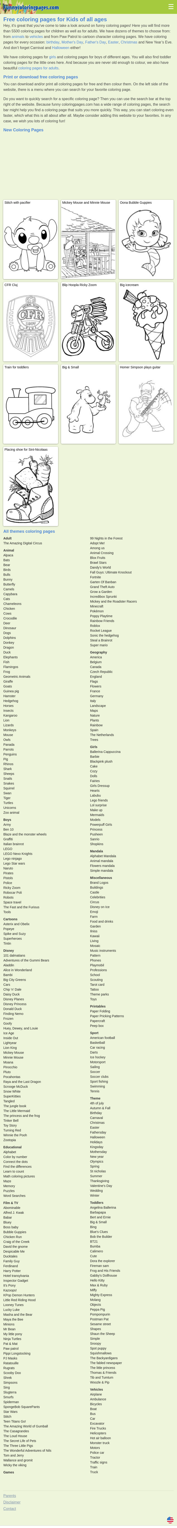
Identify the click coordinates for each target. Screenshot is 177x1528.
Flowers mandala (102, 866)
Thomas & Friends (103, 1372)
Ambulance (98, 1399)
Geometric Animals (16, 676)
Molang (95, 1300)
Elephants (10, 657)
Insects (8, 710)
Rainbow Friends (102, 621)
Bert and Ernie (100, 1217)
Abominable (11, 1208)
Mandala (96, 851)
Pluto (7, 1072)
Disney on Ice (100, 907)
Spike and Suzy (14, 934)
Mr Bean (9, 1329)
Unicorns (9, 808)
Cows (7, 613)
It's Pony (9, 1285)
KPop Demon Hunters (19, 1295)
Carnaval (96, 1118)
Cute (93, 1256)
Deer (6, 623)
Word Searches (14, 1196)
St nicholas (98, 1171)
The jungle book (14, 1106)
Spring (94, 1166)
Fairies (95, 781)
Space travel (12, 902)
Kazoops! (10, 1290)
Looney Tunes (13, 1305)
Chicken (9, 608)
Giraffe (8, 681)
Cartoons (10, 919)
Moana (8, 1062)
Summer (96, 1176)
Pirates (8, 873)
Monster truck (100, 1443)
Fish (6, 662)
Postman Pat (99, 1319)
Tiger (6, 798)
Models (95, 820)
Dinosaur (9, 628)
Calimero (96, 1251)
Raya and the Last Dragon (22, 1082)
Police (7, 883)
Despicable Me (14, 1251)
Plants (94, 720)
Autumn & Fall (100, 1108)
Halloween (60, 48)
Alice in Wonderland (17, 970)
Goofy (7, 1023)
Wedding (96, 1190)
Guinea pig (11, 691)
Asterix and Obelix (16, 924)
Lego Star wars (14, 863)
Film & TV (10, 1203)
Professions (98, 970)
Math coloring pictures (19, 1176)
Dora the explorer (102, 1261)
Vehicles (96, 1389)
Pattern (95, 955)
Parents (9, 1496)
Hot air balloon (100, 1438)
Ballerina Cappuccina (105, 752)
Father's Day (95, 42)
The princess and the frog (21, 1116)
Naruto (8, 868)
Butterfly (9, 584)
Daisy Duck (11, 994)
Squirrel (8, 788)
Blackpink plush (101, 761)
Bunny (7, 579)
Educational (12, 1147)
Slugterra (9, 1392)
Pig (5, 759)
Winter (94, 1195)
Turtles (8, 803)
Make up (96, 810)
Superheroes (12, 938)
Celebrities (97, 897)
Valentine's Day (101, 1186)
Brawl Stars (98, 562)
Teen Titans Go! (14, 1421)
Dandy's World (100, 567)
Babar (7, 1217)
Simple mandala (101, 870)
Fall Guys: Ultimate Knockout (111, 572)
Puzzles (9, 1191)
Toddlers (96, 1203)
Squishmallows (101, 1353)
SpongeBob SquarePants (21, 1407)
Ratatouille (10, 1363)
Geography (98, 652)
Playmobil (97, 965)
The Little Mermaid (16, 1111)
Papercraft (97, 1021)
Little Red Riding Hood (19, 1300)
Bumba (95, 1246)
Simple (95, 1338)
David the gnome (15, 1246)
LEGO (7, 849)
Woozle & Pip (99, 1382)
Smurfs (8, 1397)
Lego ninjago (12, 858)
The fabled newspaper (106, 1363)
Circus (94, 902)
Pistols (8, 878)
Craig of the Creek (16, 1242)
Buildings (96, 887)
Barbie (94, 756)
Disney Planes (13, 999)
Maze (7, 1181)
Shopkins (96, 844)
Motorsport (98, 1062)
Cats (6, 599)
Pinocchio (10, 1067)
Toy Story (10, 1125)
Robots (8, 897)
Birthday (96, 1113)
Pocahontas (11, 1077)
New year (97, 1156)
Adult (7, 538)
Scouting (96, 980)
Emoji (94, 912)
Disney (8, 950)
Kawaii (95, 936)
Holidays (96, 1142)
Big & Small (98, 1222)
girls (52, 57)
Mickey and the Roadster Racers (113, 601)
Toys (93, 999)
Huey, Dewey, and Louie (20, 1028)
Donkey (8, 642)
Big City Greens (14, 980)
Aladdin (8, 965)
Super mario (99, 645)
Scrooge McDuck (15, 1086)
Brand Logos (99, 882)
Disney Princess (14, 1004)
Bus (93, 1414)
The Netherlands (102, 735)
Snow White (12, 1091)
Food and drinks (101, 921)
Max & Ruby (99, 1285)
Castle (94, 892)
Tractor (95, 1457)
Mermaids (97, 815)
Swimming (97, 1086)
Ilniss (93, 931)
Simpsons (10, 1382)
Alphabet (9, 1152)
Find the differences (17, 1166)
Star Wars (10, 1412)
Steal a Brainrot (101, 640)
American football (102, 1038)
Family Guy (11, 1261)
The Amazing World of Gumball (25, 1426)
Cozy (93, 771)
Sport (94, 1033)
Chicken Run (12, 1237)
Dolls (93, 776)
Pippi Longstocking (16, 1353)
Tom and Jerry (13, 1455)
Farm (94, 916)
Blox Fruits (97, 558)
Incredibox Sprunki (103, 596)
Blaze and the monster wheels (25, 834)
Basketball (97, 1042)
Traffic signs (98, 1462)
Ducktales (10, 1256)
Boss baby (10, 1227)
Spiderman (11, 1402)
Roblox (95, 626)
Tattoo (94, 989)
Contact (9, 1509)
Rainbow (96, 725)
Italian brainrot (13, 844)
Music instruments (103, 950)
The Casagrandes (16, 1431)
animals (18, 37)
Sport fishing (99, 1081)
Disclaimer (12, 1502)
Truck (94, 1472)
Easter (113, 42)
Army (7, 824)
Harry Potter (12, 1271)
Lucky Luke (11, 1310)
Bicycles (96, 1404)
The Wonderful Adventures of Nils (27, 1450)
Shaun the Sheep (102, 1334)
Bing (93, 1227)
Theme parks (99, 994)
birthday (52, 42)
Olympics (96, 1161)
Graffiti (8, 839)
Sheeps (8, 774)
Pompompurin (100, 1314)
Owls (6, 740)
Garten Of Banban (103, 582)
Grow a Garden (101, 592)
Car (92, 1418)
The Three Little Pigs (18, 1446)
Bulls (6, 574)
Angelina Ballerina (103, 1207)
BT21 (94, 1241)
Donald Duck (12, 1009)
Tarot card (97, 984)
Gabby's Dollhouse (103, 1275)
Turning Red (12, 1130)
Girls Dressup (100, 786)
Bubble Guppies (14, 1232)
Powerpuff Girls (101, 824)
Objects (95, 1304)
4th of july (97, 1103)
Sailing (95, 1067)
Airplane (96, 1394)
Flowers (95, 686)
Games (8, 1472)
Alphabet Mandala (103, 856)
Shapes (95, 1329)
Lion (6, 720)
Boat (93, 1409)
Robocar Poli (12, 892)
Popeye (8, 929)
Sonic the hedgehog (104, 635)
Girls (93, 747)
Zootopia (9, 1140)
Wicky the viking (14, 1465)
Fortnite (95, 577)
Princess (96, 829)
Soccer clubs (99, 1076)
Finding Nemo (13, 1014)
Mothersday (98, 1152)
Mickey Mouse (13, 1052)
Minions (8, 1324)
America (96, 657)
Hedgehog (10, 701)
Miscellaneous (101, 878)
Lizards (8, 725)
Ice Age (8, 1033)
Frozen (8, 1018)
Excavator (97, 1423)
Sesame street (100, 1324)
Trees (94, 740)
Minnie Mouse (13, 1057)
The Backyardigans (104, 1358)
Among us (97, 548)
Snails (7, 778)
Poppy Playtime (101, 616)
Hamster (9, 696)
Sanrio (94, 839)
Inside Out (10, 1038)
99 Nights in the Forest (106, 538)
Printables (98, 1006)
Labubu (95, 795)
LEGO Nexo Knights (17, 854)
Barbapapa (98, 1212)
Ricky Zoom (11, 888)
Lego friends (99, 800)
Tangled (9, 1101)
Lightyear (10, 1043)
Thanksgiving (99, 1181)
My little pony (12, 1334)
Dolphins (9, 638)
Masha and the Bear (17, 1314)
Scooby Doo (12, 1373)
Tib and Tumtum (101, 1377)
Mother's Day (72, 42)
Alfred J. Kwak (13, 1212)
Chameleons (12, 604)
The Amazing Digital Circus (22, 543)
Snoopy (95, 1343)
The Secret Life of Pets (19, 1441)
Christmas (129, 42)
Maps (94, 710)
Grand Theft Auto (102, 587)
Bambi (7, 975)
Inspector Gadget (15, 1280)
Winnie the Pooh (15, 1135)
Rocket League (101, 630)
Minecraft (96, 606)
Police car (97, 1452)
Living (94, 941)
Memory (9, 1186)
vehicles (36, 37)
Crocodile (10, 618)
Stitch (7, 1416)
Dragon (8, 647)
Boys (7, 820)
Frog (6, 672)
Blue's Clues (99, 1232)
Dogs (7, 633)
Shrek (7, 1378)
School (95, 975)
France (95, 691)
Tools (7, 912)
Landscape (98, 706)
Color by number (15, 1157)
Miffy (93, 1290)
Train (93, 1467)
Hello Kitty (97, 1280)
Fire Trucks (98, 1428)
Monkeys (9, 730)
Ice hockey (98, 1057)
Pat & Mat (10, 1344)
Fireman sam (99, 1266)
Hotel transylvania (16, 1276)
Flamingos (10, 667)
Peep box (97, 1026)
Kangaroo (10, 715)
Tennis (94, 1091)
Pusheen (96, 834)
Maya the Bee (13, 1319)
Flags (94, 681)
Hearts (95, 790)
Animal (8, 550)
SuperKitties (12, 1096)
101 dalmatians (14, 955)
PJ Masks (10, 1358)
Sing (6, 1387)
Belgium (96, 662)
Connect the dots (15, 1162)
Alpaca (8, 555)
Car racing (97, 1047)
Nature (95, 715)
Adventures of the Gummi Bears (26, 960)
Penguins (10, 754)
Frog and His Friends (105, 1270)
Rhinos (8, 764)
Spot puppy (98, 1348)
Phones (95, 960)
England (96, 676)
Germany (96, 696)
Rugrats (9, 1368)
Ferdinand (10, 1266)
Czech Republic (101, 672)
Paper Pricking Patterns (107, 1016)
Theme (95, 1098)
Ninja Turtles (12, 1339)
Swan (7, 793)
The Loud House (15, 1436)
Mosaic (95, 946)
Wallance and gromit (17, 1460)
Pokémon (97, 611)
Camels (8, 589)
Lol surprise (98, 805)
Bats (6, 560)
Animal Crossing (102, 553)
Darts (94, 1052)
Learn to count (13, 1171)
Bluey (7, 1222)
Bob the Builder (101, 1236)
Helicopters (98, 1433)
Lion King (10, 1048)
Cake (94, 766)
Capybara (10, 594)
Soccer (95, 1072)
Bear (6, 565)
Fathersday (98, 1132)
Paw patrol (10, 1348)
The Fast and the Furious (21, 907)
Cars (6, 984)
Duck (7, 652)
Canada (95, 667)
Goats (7, 686)
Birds (7, 570)
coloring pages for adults (38, 68)
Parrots (8, 749)
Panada (8, 744)
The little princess (102, 1368)
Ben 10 (8, 829)
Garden (95, 926)
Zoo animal (11, 812)
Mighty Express (101, 1295)
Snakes (8, 783)
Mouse (8, 735)
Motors (95, 1448)
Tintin (7, 943)
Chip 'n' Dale (12, 989)
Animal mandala (101, 861)
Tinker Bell (10, 1120)
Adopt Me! (97, 543)
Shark (7, 769)
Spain (94, 730)
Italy (93, 701)
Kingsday (96, 1147)
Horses (8, 706)
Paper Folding (100, 1011)
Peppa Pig (97, 1309)
